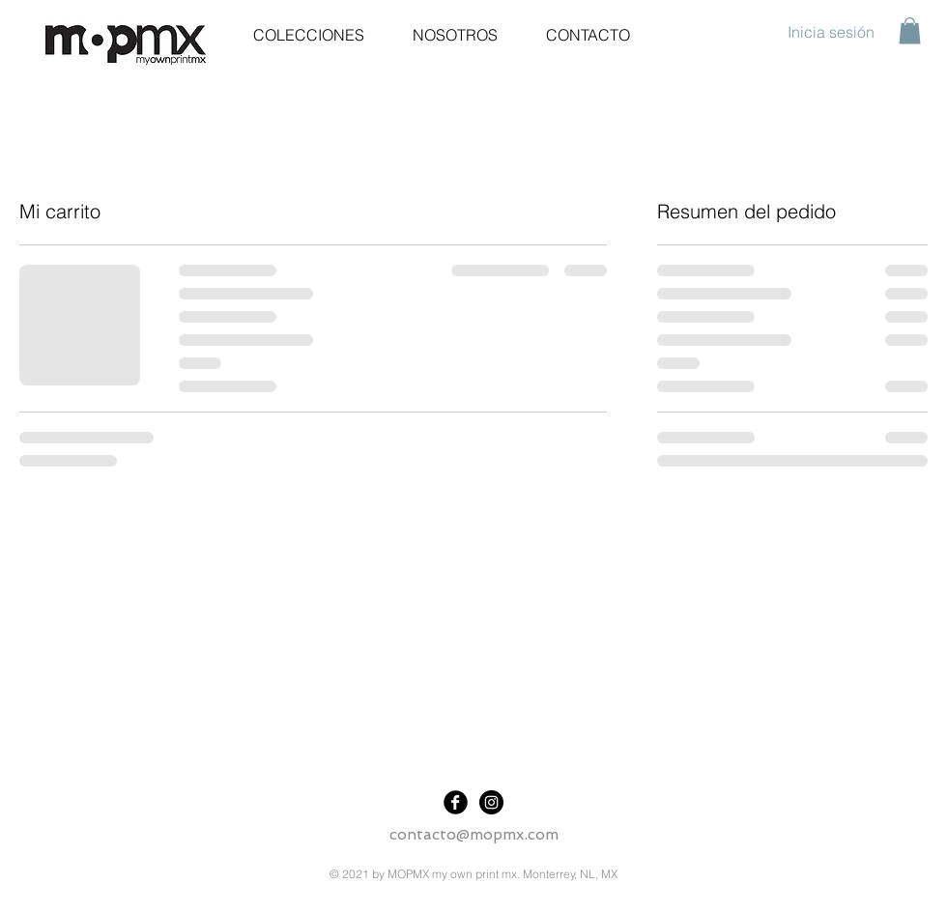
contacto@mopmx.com (474, 834)
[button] (910, 30)
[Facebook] (456, 802)
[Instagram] (491, 802)
